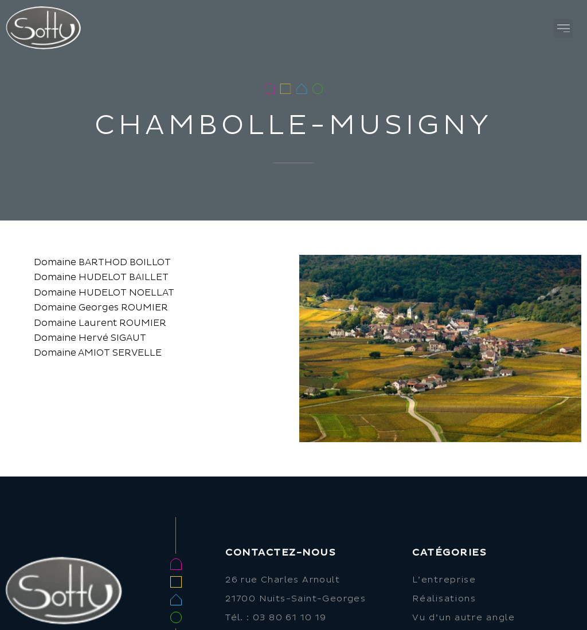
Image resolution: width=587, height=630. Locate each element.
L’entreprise (444, 579)
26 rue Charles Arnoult (282, 579)
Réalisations (444, 598)
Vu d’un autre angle (463, 617)
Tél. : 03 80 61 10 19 (275, 617)
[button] (563, 28)
